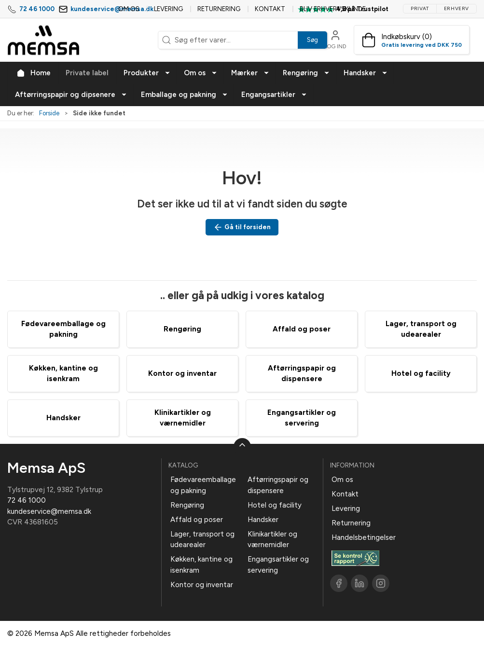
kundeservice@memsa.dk (49, 511)
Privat (420, 8)
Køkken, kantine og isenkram (201, 565)
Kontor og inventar (182, 373)
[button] (146, 73)
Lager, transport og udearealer (202, 540)
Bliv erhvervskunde (333, 9)
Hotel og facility (421, 373)
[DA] (43, 40)
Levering (168, 9)
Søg (312, 39)
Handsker (63, 417)
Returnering (218, 9)
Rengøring (182, 329)
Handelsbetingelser (364, 537)
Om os (128, 9)
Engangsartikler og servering (278, 565)
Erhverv (456, 8)
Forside (49, 113)
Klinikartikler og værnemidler (272, 540)
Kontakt (270, 9)
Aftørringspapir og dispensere (278, 485)
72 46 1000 (37, 9)
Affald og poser (302, 329)
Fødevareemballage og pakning (203, 485)
